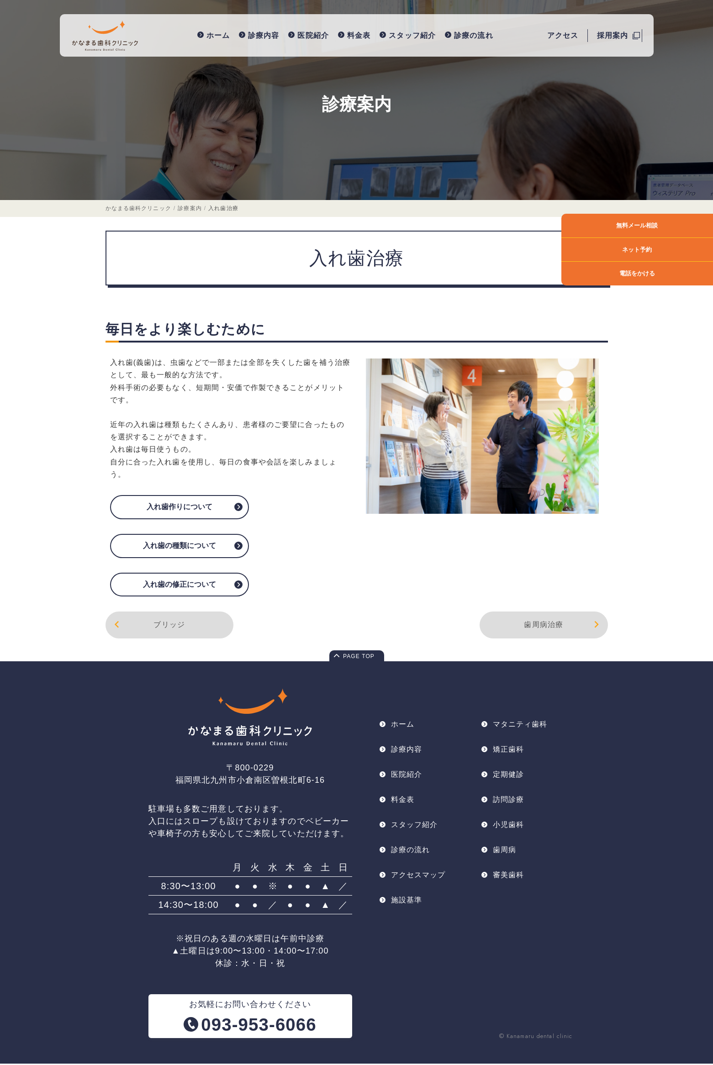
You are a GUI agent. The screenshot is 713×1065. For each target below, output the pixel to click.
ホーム (214, 35)
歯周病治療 (563, 626)
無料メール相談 (680, 225)
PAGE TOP (359, 658)
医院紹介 (309, 35)
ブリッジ (148, 626)
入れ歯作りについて (179, 507)
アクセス (562, 35)
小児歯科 (508, 828)
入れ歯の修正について (179, 585)
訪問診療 (508, 802)
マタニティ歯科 (520, 725)
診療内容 (259, 35)
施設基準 (406, 904)
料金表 (355, 35)
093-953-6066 (259, 1026)
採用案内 (612, 35)
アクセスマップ (418, 879)
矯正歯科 (508, 751)
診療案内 (356, 104)
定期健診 (508, 776)
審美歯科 (508, 879)
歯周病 (504, 853)
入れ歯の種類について (179, 546)
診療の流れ (470, 35)
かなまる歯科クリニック (138, 209)
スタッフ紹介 (409, 35)
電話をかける (679, 273)
